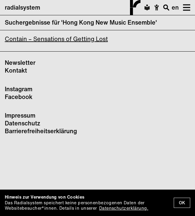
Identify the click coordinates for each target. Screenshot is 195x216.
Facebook (18, 96)
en (175, 7)
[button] (184, 7)
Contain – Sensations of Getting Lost (56, 38)
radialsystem (72, 7)
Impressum (20, 115)
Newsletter (20, 62)
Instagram (18, 89)
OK (182, 203)
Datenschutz (22, 123)
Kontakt (16, 70)
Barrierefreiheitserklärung (41, 131)
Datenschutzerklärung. (123, 208)
